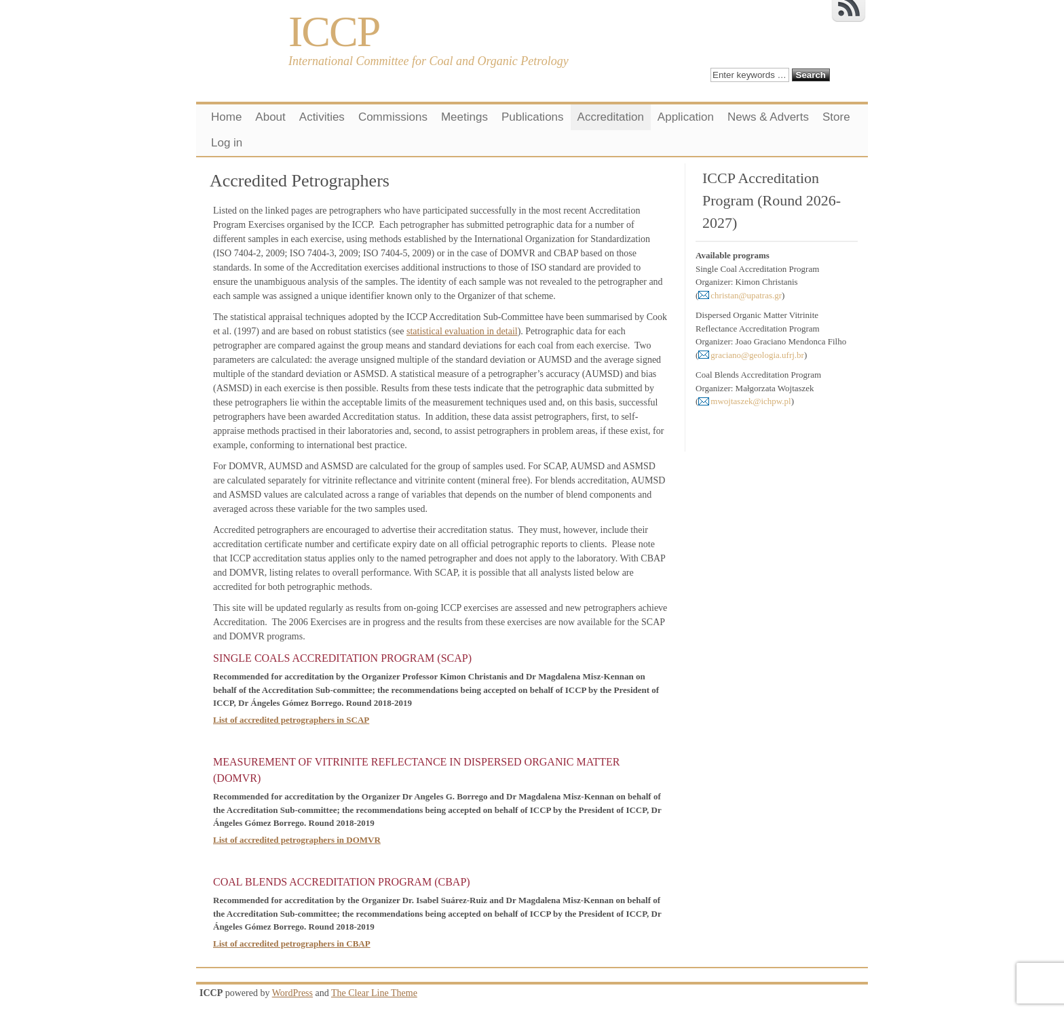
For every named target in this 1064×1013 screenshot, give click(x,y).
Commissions (393, 117)
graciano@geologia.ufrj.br (757, 355)
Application (686, 117)
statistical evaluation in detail (462, 331)
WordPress (292, 993)
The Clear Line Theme (374, 993)
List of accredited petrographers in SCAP (291, 720)
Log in (226, 142)
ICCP (333, 31)
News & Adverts (768, 117)
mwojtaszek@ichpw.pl (750, 401)
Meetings (464, 117)
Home (226, 117)
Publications (532, 117)
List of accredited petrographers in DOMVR (297, 840)
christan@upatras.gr (746, 295)
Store (836, 117)
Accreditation (610, 117)
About (270, 117)
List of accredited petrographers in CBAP (291, 943)
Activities (322, 117)
